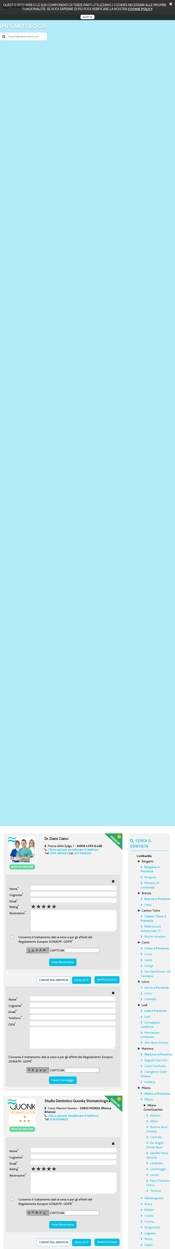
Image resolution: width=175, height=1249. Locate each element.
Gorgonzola (152, 1227)
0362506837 (59, 1122)
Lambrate (156, 1163)
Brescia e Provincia (157, 899)
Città (12, 1023)
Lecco (148, 993)
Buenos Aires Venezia (157, 1129)
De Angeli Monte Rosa (154, 1145)
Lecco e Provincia (156, 987)
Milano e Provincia (156, 1093)
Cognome (16, 894)
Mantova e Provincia (158, 1054)
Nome (13, 888)
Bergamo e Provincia (150, 869)
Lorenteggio (158, 1169)
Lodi (147, 1017)
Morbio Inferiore (155, 936)
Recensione (17, 912)
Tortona (155, 1191)
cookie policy (140, 9)
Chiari (147, 905)
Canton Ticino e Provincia (153, 918)
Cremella (150, 999)
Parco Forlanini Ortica (157, 1183)
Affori (154, 1121)
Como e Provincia (156, 948)
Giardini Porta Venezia (157, 1155)
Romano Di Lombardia (150, 885)
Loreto (154, 1175)
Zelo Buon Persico (156, 1042)
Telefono (15, 1017)
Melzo (148, 1239)
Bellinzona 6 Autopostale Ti (151, 928)
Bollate (149, 1210)
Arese (148, 1204)
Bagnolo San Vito (155, 1060)
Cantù (148, 960)
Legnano (150, 1233)
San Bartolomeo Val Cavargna (156, 974)
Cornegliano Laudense (150, 1025)
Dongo (148, 966)
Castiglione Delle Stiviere (154, 1074)
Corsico (149, 1221)
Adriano (155, 1115)
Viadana (149, 1082)
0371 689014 (59, 853)
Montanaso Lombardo (150, 1035)
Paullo (148, 1245)
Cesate (149, 1216)
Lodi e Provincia (155, 1011)
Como (148, 954)
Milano (148, 1099)
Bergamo (150, 877)
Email (13, 900)
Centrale (156, 1137)
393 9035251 (82, 853)
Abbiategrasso (153, 1198)
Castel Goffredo (155, 1066)
